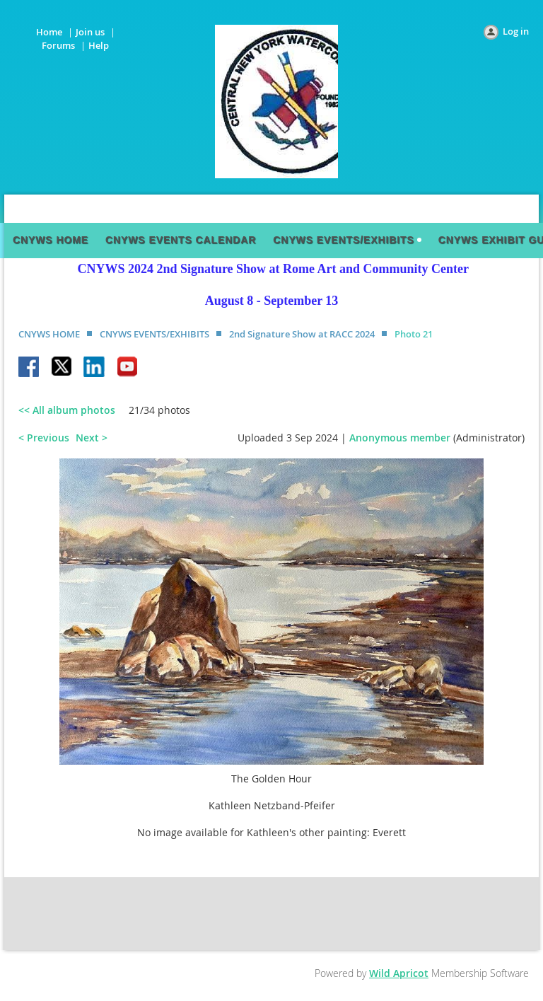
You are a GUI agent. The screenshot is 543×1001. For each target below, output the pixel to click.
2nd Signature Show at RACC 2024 (302, 334)
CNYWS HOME (49, 334)
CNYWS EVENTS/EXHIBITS (154, 334)
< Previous (43, 437)
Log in (516, 31)
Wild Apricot (398, 973)
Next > (91, 437)
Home (49, 31)
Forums (58, 45)
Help (98, 45)
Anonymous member (399, 437)
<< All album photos (66, 410)
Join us (90, 31)
